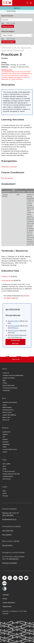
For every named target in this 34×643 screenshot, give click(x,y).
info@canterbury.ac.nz (9, 519)
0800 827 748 (6, 513)
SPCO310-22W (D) (14, 326)
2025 (8, 23)
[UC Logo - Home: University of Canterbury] (7, 2)
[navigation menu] (31, 3)
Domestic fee (6, 276)
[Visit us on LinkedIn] (15, 578)
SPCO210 (4, 167)
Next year (15, 343)
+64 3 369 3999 (7, 515)
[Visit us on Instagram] (10, 578)
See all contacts (7, 545)
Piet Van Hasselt (7, 178)
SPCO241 (13, 167)
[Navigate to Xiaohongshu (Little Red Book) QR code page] (4, 583)
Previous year (15, 340)
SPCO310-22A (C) (13, 331)
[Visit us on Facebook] (4, 578)
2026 (13, 23)
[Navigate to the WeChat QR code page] (20, 578)
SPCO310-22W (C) (14, 321)
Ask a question (7, 534)
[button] (17, 8)
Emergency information (9, 563)
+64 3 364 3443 (7, 530)
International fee (7, 280)
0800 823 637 (14, 559)
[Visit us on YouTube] (26, 578)
